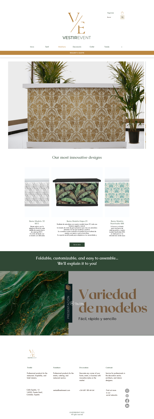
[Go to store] (77, 245)
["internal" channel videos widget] (77, 303)
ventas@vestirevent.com (61, 390)
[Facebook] (127, 401)
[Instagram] (127, 391)
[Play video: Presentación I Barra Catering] (77, 303)
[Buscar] (111, 17)
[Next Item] (125, 202)
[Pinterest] (127, 396)
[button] (122, 13)
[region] (37, 370)
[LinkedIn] (127, 406)
